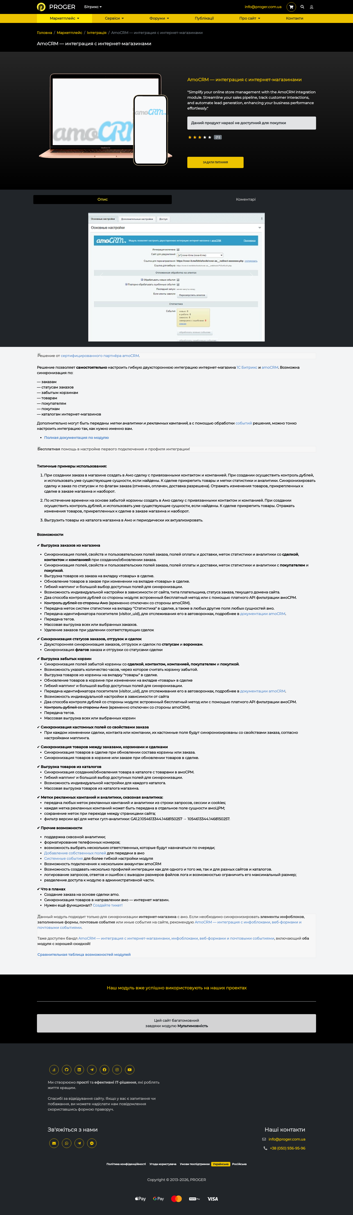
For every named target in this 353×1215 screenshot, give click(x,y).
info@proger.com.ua (263, 7)
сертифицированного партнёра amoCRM (100, 356)
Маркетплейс (64, 18)
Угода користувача (162, 1164)
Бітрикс (93, 7)
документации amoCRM (262, 614)
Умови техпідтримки (195, 1164)
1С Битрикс (247, 367)
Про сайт (249, 18)
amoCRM (270, 367)
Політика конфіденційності (126, 1164)
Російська (239, 1164)
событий (243, 423)
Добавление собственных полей (75, 853)
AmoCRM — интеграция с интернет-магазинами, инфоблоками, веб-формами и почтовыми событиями (176, 938)
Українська (221, 1164)
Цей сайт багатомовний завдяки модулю (176, 1023)
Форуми (159, 18)
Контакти (294, 18)
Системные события (63, 858)
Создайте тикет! (107, 905)
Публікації (204, 18)
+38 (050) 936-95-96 (287, 1148)
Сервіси (114, 18)
